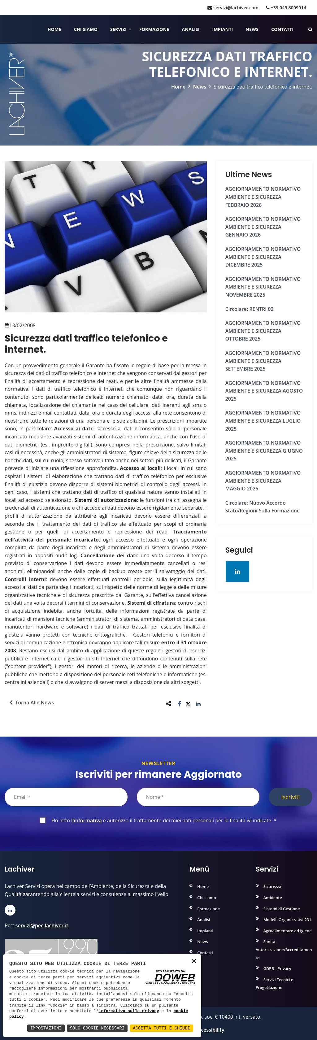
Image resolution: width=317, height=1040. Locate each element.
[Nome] (198, 797)
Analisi (190, 29)
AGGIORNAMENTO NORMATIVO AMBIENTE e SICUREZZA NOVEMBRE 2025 (263, 287)
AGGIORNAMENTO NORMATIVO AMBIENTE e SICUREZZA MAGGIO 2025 (263, 480)
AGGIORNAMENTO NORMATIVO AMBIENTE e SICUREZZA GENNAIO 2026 (263, 226)
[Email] (66, 797)
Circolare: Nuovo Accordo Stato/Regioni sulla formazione (262, 506)
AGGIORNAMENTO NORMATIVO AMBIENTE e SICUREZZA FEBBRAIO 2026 (263, 196)
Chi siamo (86, 29)
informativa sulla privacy (129, 1011)
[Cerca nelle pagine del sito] (310, 29)
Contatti (282, 29)
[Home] (5, 29)
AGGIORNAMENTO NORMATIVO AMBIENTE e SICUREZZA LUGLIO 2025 (263, 420)
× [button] (194, 961)
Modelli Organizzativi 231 (287, 919)
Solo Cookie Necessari (97, 1028)
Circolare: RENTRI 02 (249, 309)
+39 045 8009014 (286, 8)
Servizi (118, 29)
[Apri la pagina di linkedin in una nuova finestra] (237, 571)
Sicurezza (272, 886)
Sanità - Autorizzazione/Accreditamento (284, 949)
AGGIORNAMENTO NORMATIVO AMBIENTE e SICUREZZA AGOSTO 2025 (264, 391)
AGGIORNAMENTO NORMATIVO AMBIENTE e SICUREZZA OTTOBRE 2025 (263, 331)
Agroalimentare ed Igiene (287, 930)
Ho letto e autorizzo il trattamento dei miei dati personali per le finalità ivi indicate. (162, 820)
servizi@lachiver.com (232, 8)
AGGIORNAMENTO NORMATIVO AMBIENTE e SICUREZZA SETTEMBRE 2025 (263, 361)
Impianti (222, 29)
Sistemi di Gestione (281, 909)
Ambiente (272, 897)
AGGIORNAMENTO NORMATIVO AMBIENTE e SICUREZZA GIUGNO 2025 (264, 450)
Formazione (154, 29)
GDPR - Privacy (277, 968)
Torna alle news (31, 702)
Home (54, 29)
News (251, 29)
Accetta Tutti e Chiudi (161, 1028)
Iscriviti (290, 797)
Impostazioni (46, 1028)
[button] (179, 703)
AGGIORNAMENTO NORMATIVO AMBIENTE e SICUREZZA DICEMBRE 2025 (263, 257)
